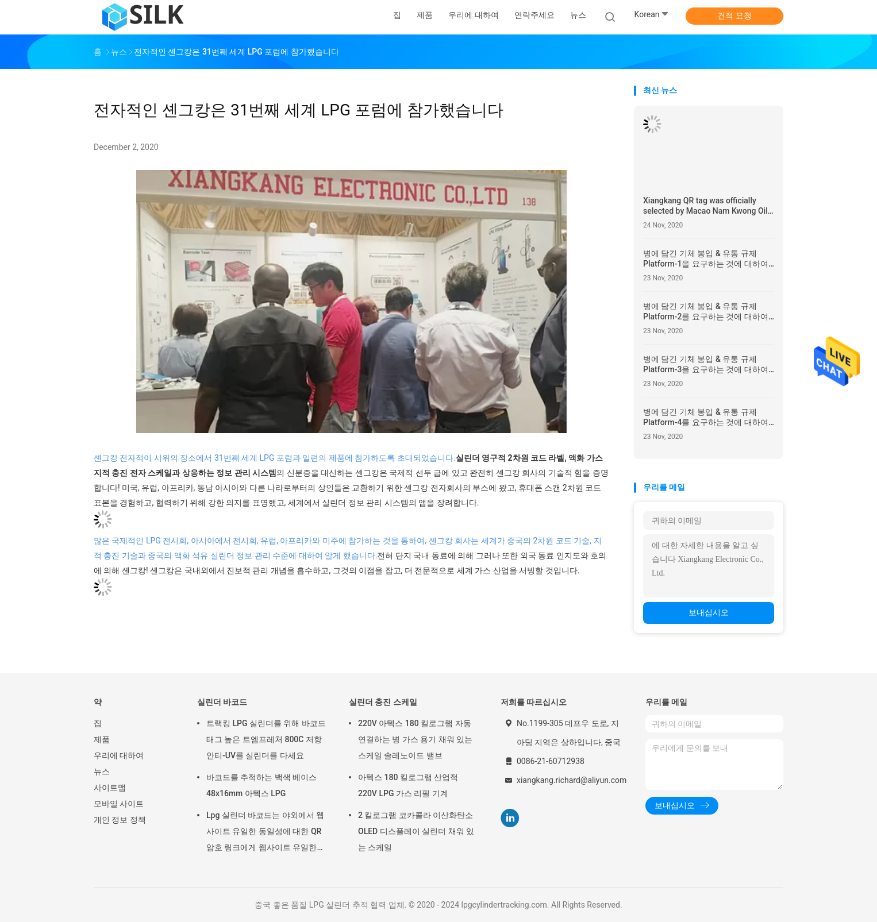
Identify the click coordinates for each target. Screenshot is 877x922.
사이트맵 (110, 787)
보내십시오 (708, 612)
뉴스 (102, 771)
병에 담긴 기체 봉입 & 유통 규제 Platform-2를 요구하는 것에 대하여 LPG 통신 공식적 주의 (705, 312)
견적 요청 (734, 15)
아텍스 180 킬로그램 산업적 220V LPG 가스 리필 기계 (408, 785)
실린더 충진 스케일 (383, 702)
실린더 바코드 (222, 702)
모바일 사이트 (119, 803)
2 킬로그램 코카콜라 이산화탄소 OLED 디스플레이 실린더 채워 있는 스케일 (416, 831)
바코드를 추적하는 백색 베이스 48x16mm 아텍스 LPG (261, 785)
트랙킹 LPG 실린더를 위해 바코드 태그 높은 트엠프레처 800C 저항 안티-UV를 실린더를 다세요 (266, 739)
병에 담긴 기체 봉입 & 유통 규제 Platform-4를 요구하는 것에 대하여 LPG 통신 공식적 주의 (705, 417)
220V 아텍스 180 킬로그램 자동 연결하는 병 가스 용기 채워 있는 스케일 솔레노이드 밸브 (415, 739)
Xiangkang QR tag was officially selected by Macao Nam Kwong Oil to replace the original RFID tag (705, 206)
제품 (102, 739)
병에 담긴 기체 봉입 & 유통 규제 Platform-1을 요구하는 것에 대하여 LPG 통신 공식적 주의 (705, 259)
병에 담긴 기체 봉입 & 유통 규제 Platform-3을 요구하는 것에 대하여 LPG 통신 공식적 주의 (705, 364)
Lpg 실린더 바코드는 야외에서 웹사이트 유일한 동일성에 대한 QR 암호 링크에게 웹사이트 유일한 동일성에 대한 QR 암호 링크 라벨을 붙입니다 (265, 833)
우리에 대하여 (119, 755)
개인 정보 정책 (120, 819)
